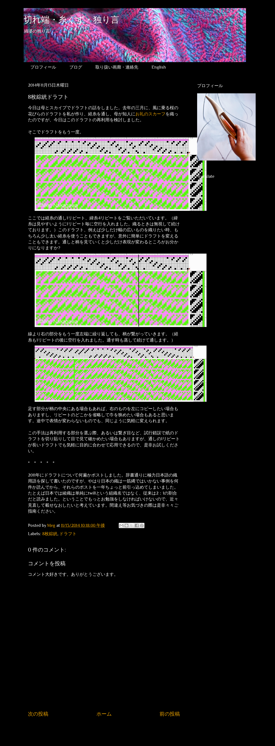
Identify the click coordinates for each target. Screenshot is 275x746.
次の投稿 (38, 714)
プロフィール (43, 67)
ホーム (104, 714)
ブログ (75, 67)
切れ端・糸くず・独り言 (71, 20)
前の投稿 (170, 714)
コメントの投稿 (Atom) (109, 730)
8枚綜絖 (49, 533)
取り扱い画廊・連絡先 (116, 67)
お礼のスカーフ (150, 114)
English (158, 67)
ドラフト (68, 533)
